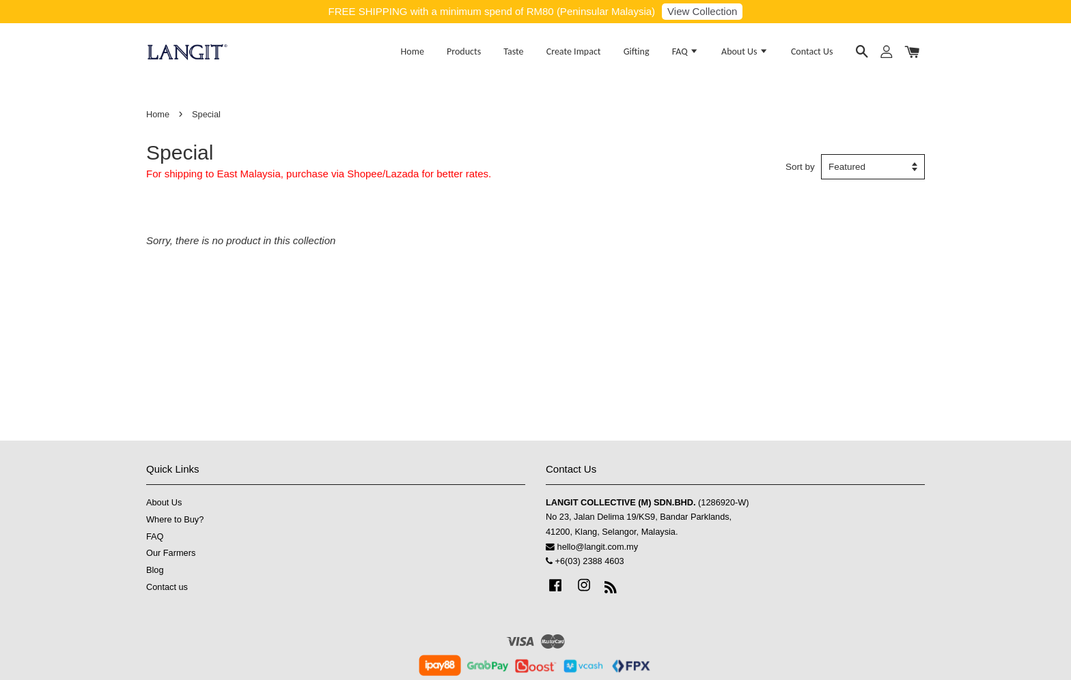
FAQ (685, 51)
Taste (513, 51)
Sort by (800, 167)
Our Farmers (170, 553)
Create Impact (573, 51)
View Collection (702, 11)
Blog (155, 570)
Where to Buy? (175, 519)
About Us (744, 51)
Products (464, 51)
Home (412, 51)
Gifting (637, 51)
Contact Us (812, 51)
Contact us (167, 587)
